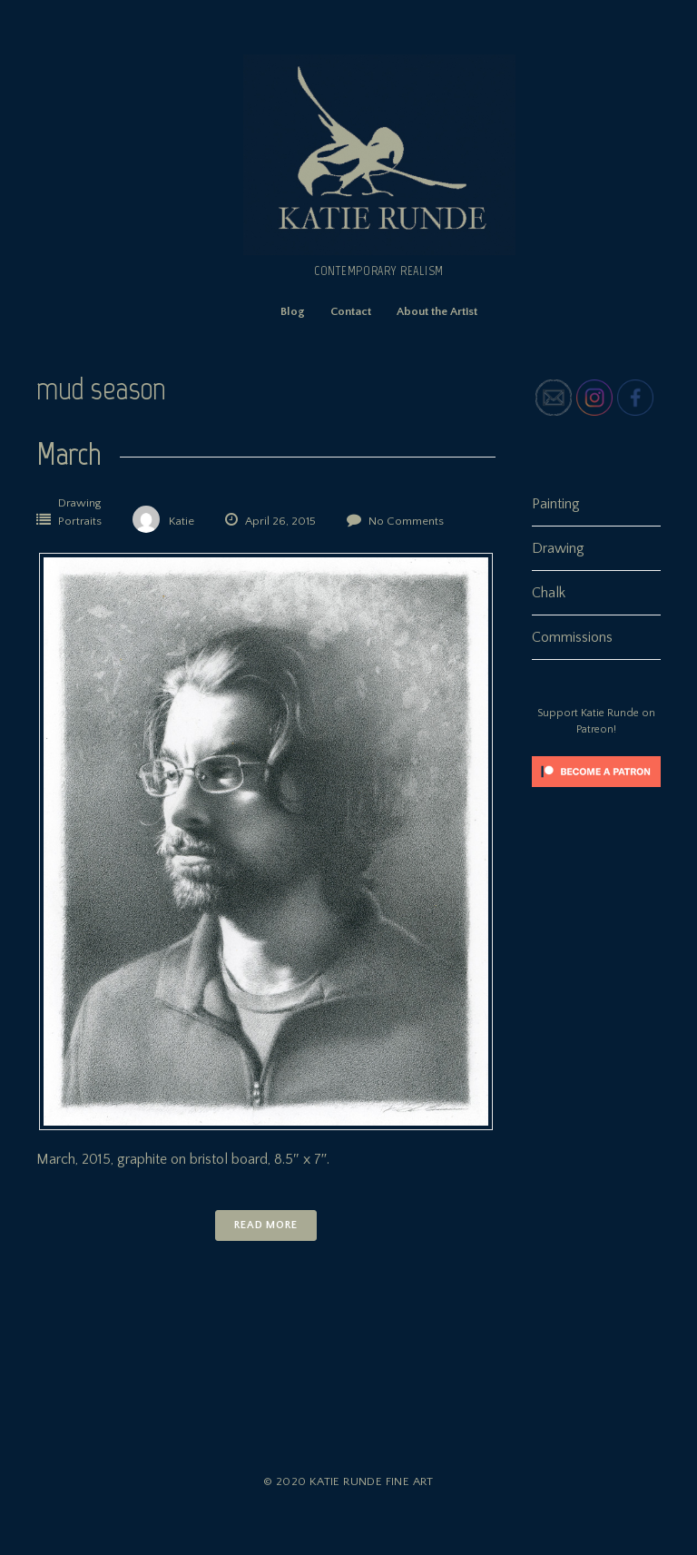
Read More (266, 1225)
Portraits (80, 521)
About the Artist (437, 311)
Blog (292, 311)
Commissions (572, 637)
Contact (350, 311)
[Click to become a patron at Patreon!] (596, 791)
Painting (556, 504)
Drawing (79, 503)
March (69, 453)
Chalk (548, 593)
